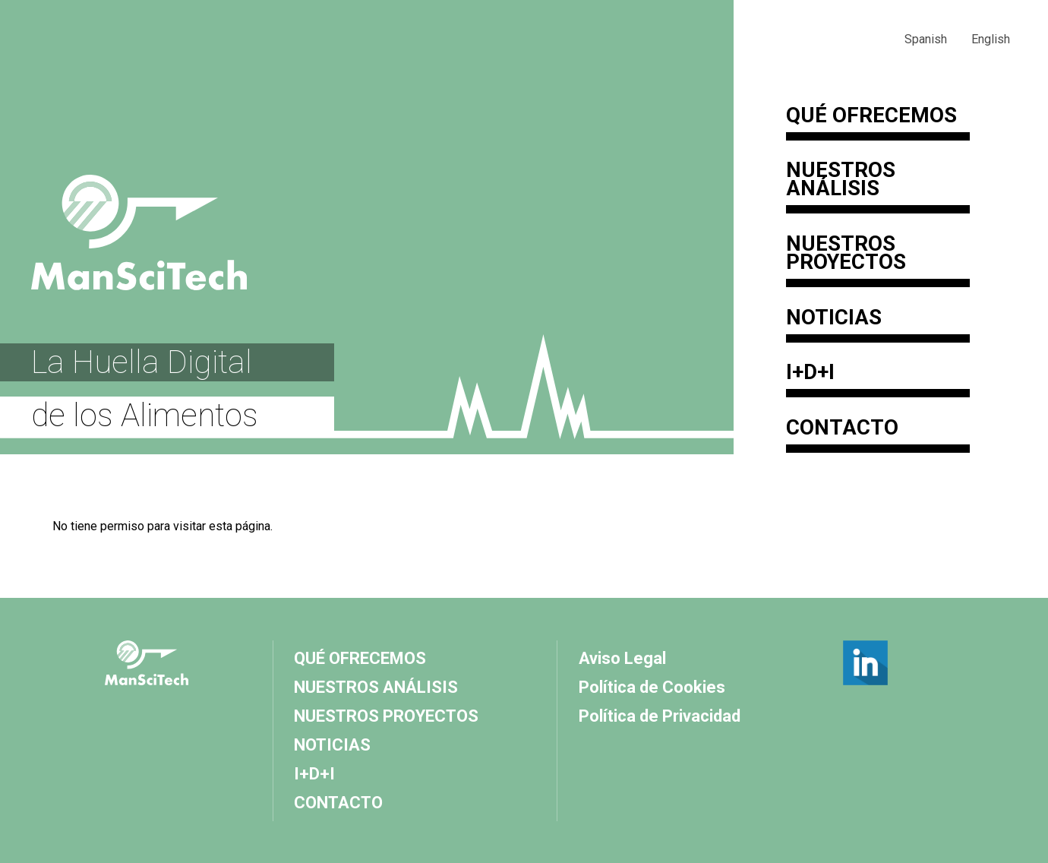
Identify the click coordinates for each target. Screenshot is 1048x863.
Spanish (925, 39)
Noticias (834, 319)
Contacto (842, 429)
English (990, 39)
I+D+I (810, 373)
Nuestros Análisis (840, 181)
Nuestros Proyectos (846, 254)
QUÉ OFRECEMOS (871, 117)
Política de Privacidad (659, 716)
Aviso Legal (622, 658)
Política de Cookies (652, 687)
